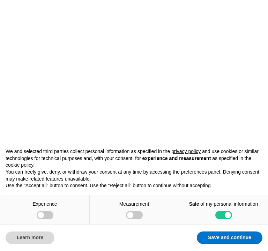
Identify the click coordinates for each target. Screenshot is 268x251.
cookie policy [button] (19, 165)
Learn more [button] (30, 237)
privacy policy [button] (186, 151)
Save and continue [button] (229, 237)
